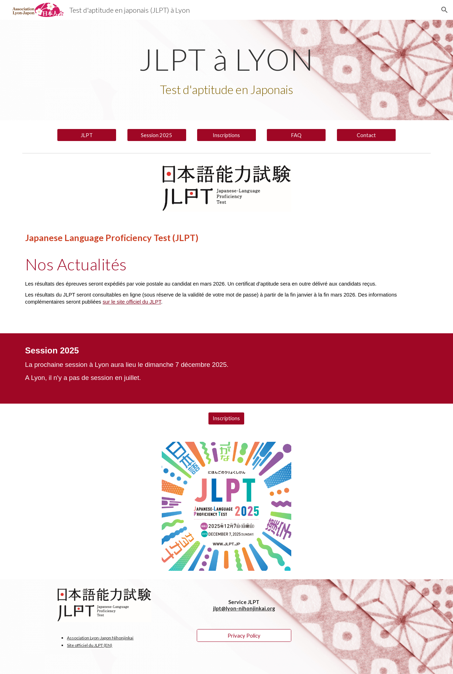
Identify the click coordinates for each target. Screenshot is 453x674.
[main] (226, 70)
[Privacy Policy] (244, 635)
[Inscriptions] (226, 135)
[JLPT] (86, 135)
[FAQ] (296, 135)
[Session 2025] (156, 135)
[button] (444, 9)
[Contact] (366, 135)
